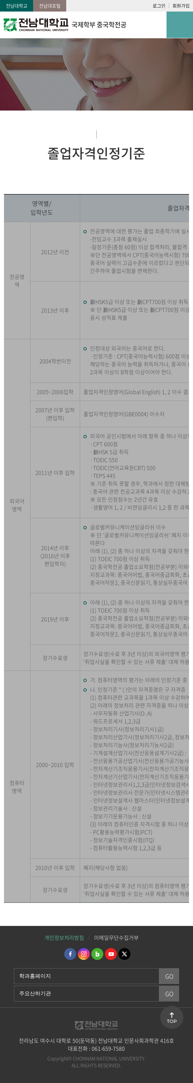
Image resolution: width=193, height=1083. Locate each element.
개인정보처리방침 (64, 937)
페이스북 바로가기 (70, 954)
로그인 (159, 5)
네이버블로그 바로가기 (97, 954)
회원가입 (181, 5)
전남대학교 (16, 5)
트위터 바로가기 (124, 954)
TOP (172, 1021)
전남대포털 (50, 5)
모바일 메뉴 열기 (180, 25)
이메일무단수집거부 (116, 937)
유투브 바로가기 (111, 954)
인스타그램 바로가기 (84, 954)
